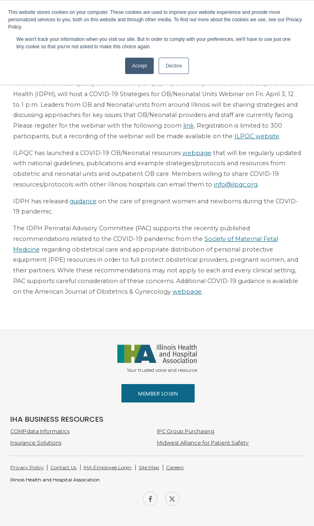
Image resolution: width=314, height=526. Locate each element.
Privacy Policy (27, 467)
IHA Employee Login (107, 467)
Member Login (158, 393)
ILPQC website (256, 136)
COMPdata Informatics (40, 431)
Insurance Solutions (35, 443)
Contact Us (63, 467)
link (188, 125)
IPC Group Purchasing (185, 431)
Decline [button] (174, 66)
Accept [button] (139, 66)
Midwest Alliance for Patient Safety (203, 443)
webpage (196, 153)
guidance (83, 201)
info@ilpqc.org (236, 184)
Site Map (149, 467)
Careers (175, 467)
